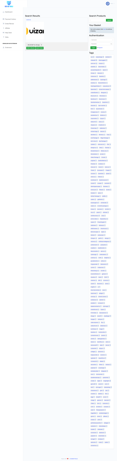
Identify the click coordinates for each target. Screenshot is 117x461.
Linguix (103, 118)
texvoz (108, 345)
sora (93, 374)
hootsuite (106, 403)
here (104, 29)
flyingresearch (101, 410)
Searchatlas (102, 67)
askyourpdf (95, 345)
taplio (103, 232)
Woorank (101, 73)
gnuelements (95, 261)
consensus (94, 445)
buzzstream (100, 109)
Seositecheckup (96, 102)
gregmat (94, 436)
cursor (105, 397)
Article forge (95, 131)
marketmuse (95, 309)
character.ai (95, 390)
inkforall (106, 212)
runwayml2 (95, 361)
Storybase (103, 96)
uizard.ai (29, 19)
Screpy (93, 73)
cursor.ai (106, 280)
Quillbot (94, 144)
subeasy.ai (94, 300)
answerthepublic (96, 70)
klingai (93, 316)
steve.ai (94, 177)
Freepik (108, 170)
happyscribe (95, 355)
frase (109, 135)
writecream (101, 235)
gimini (93, 416)
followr (101, 364)
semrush (94, 63)
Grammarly (103, 99)
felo (107, 394)
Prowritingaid (102, 222)
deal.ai (93, 342)
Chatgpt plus (95, 112)
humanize (94, 432)
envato (102, 154)
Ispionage (103, 79)
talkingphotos (102, 339)
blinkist (93, 235)
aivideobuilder (95, 371)
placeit (108, 173)
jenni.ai (103, 251)
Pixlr (109, 144)
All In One (94, 141)
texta (101, 277)
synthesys (94, 329)
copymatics (95, 118)
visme (99, 416)
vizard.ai (94, 280)
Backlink (102, 76)
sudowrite (94, 348)
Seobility (94, 67)
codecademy (104, 254)
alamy (100, 193)
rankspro (101, 319)
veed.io (93, 206)
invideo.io (101, 164)
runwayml (101, 303)
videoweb (101, 429)
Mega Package (105, 138)
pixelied (94, 303)
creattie (94, 248)
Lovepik (100, 183)
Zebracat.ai (104, 264)
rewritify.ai (100, 342)
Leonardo (108, 183)
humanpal (100, 170)
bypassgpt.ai (95, 203)
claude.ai (94, 277)
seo (93, 57)
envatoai (99, 407)
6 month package (103, 206)
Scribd (108, 190)
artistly (93, 339)
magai (101, 329)
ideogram (104, 371)
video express (95, 322)
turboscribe (102, 332)
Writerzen (102, 225)
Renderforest (95, 151)
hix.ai (93, 212)
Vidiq (101, 148)
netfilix (104, 196)
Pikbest (102, 190)
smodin (103, 271)
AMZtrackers (95, 228)
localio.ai (94, 83)
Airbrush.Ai (102, 144)
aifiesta (106, 416)
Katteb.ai (103, 115)
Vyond (101, 167)
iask (107, 390)
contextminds (95, 335)
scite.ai (103, 261)
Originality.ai (104, 219)
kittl (100, 280)
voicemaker (102, 436)
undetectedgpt (104, 413)
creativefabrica (103, 160)
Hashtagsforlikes (96, 86)
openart (102, 300)
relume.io (94, 241)
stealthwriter (102, 248)
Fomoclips (94, 313)
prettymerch (95, 245)
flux (103, 322)
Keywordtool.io (103, 83)
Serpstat (94, 105)
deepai (102, 361)
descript (107, 400)
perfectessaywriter (97, 423)
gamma (100, 400)
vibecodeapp (103, 426)
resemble (101, 173)
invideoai (101, 439)
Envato (104, 157)
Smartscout (105, 228)
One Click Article (96, 290)
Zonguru (94, 238)
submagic (106, 306)
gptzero (105, 274)
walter (107, 442)
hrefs (101, 258)
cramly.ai (94, 258)
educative (94, 364)
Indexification (95, 92)
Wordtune (94, 99)
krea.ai (93, 209)
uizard (93, 283)
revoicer (94, 173)
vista (103, 216)
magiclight (107, 381)
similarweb (104, 203)
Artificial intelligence (105, 241)
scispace (107, 407)
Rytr (93, 109)
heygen (93, 319)
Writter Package (96, 196)
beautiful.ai (102, 358)
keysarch (100, 283)
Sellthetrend (95, 79)
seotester (94, 426)
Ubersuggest (103, 60)
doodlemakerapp (96, 377)
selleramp (103, 128)
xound (100, 384)
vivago (93, 400)
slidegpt (107, 423)
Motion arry (105, 151)
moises (93, 419)
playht (99, 212)
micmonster (100, 374)
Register (100, 47)
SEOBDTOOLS (74, 458)
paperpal (94, 368)
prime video (95, 219)
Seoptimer (105, 102)
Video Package (95, 157)
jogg (93, 397)
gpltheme (101, 199)
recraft (100, 316)
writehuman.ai (95, 216)
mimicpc (94, 296)
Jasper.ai (94, 125)
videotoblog (108, 387)
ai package (102, 368)
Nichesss (102, 135)
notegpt (94, 352)
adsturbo (94, 442)
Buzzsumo (94, 96)
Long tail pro (107, 86)
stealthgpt (107, 316)
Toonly (93, 170)
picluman (101, 352)
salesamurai (95, 326)
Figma (103, 309)
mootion (94, 394)
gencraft (94, 384)
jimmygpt (99, 387)
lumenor (103, 355)
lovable (93, 429)
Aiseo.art (94, 167)
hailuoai (108, 364)
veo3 (93, 410)
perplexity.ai (95, 115)
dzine (108, 342)
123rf (106, 277)
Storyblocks (95, 154)
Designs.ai (94, 148)
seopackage (100, 57)
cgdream (94, 358)
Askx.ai (101, 122)
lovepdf (99, 397)
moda (101, 442)
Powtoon (94, 164)
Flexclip (108, 148)
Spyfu (105, 70)
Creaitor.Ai (102, 125)
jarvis (100, 419)
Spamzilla (94, 89)
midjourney (101, 267)
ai (99, 287)
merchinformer (96, 274)
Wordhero (94, 135)
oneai (107, 283)
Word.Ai (103, 131)
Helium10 (94, 122)
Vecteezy (106, 186)
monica (103, 112)
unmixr (93, 267)
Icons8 (93, 183)
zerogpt (94, 439)
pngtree (94, 160)
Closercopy (94, 128)
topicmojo (94, 293)
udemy (93, 199)
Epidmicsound (104, 180)
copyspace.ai (103, 313)
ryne (93, 407)
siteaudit (94, 60)
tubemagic (94, 254)
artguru (102, 348)
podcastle (104, 245)
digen (99, 381)
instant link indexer (105, 89)
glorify (100, 238)
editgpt (102, 293)
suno (107, 384)
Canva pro (94, 190)
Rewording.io (95, 271)
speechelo (106, 377)
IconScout (94, 180)
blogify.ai (107, 258)
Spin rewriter (102, 105)
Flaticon (101, 177)
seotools (108, 57)
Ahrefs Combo (103, 296)
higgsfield (94, 413)
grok (102, 390)
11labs (93, 403)
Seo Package (103, 141)
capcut (93, 222)
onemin (104, 335)
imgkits (93, 287)
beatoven (102, 432)
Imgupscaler (95, 264)
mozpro (102, 63)
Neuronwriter (95, 251)
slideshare (103, 326)
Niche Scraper (95, 232)
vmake (93, 381)
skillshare (94, 225)
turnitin (108, 209)
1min (99, 403)
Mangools (104, 92)
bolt (93, 387)
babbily (101, 394)
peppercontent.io (96, 306)
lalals (102, 345)
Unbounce (94, 76)
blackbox (94, 332)
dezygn (107, 238)
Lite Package (95, 138)
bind (104, 290)
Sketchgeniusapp (96, 186)
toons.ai (108, 167)
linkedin (94, 193)
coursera (100, 209)
